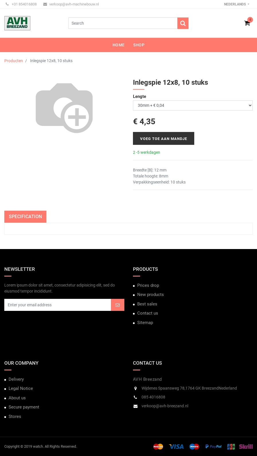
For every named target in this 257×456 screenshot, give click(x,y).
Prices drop (148, 285)
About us (17, 397)
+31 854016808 (21, 4)
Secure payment (24, 407)
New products (150, 294)
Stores (15, 416)
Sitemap (145, 322)
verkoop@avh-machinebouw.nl (71, 4)
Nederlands (235, 4)
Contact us (147, 313)
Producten (13, 60)
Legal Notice (21, 388)
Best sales (147, 304)
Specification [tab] (25, 216)
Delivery (16, 379)
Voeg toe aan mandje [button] (163, 139)
